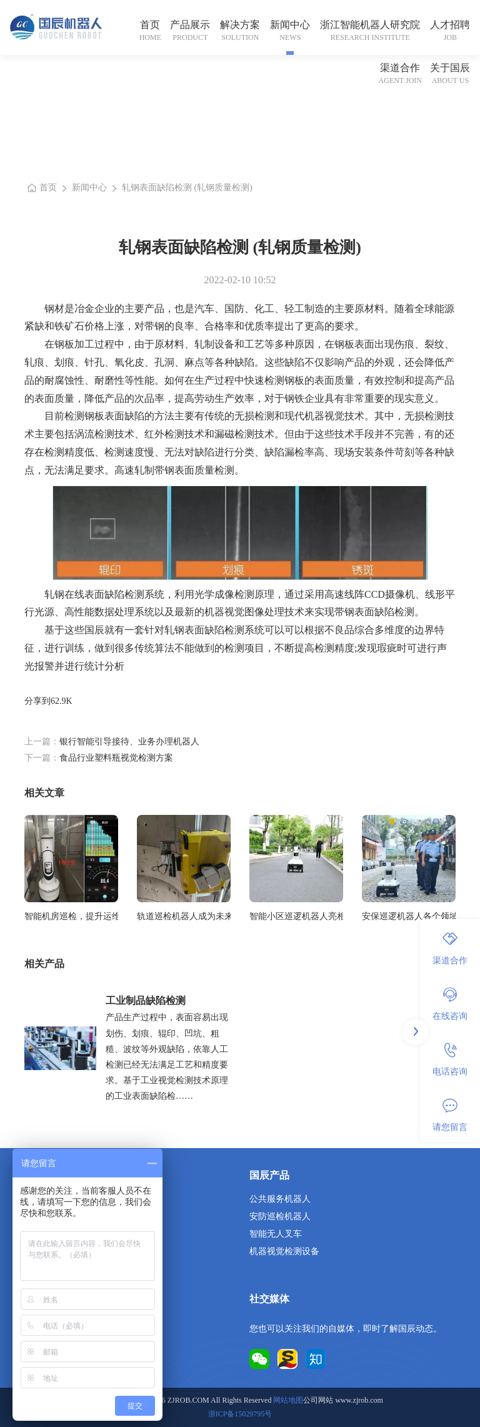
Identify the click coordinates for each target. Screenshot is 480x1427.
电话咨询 (450, 1059)
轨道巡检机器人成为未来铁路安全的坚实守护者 (184, 916)
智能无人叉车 (275, 1234)
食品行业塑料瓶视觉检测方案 (116, 757)
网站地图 (288, 1400)
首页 (150, 24)
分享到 (37, 701)
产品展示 (190, 24)
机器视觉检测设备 (284, 1251)
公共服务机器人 (280, 1199)
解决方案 (240, 24)
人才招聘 (450, 24)
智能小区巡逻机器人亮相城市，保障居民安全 (296, 916)
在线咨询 (450, 1004)
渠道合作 (400, 67)
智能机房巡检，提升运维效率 (71, 916)
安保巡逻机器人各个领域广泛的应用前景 (409, 916)
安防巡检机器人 (280, 1216)
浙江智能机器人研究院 (370, 24)
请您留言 (450, 1115)
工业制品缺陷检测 (146, 1000)
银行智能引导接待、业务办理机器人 (129, 741)
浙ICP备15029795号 (240, 1414)
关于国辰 (450, 67)
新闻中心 (290, 24)
